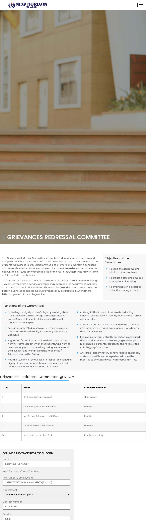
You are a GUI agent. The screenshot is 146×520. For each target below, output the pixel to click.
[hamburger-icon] (140, 5)
